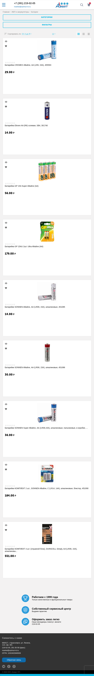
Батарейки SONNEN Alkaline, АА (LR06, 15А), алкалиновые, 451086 (35, 367)
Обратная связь (14, 660)
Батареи (34, 12)
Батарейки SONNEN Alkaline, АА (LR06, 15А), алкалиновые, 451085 (35, 307)
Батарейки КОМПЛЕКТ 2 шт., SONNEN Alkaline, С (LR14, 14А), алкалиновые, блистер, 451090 (46, 488)
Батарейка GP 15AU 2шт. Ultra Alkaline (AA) (24, 246)
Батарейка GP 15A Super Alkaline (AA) (22, 186)
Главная (6, 12)
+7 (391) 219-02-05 (24, 3)
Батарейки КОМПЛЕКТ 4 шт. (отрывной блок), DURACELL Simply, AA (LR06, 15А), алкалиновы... (41, 550)
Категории (46, 17)
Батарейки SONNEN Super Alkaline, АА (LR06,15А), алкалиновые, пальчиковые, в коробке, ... (46, 428)
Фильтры (47, 25)
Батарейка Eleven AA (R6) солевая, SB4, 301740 (26, 125)
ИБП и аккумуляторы (20, 12)
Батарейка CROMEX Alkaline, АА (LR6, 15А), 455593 (28, 65)
